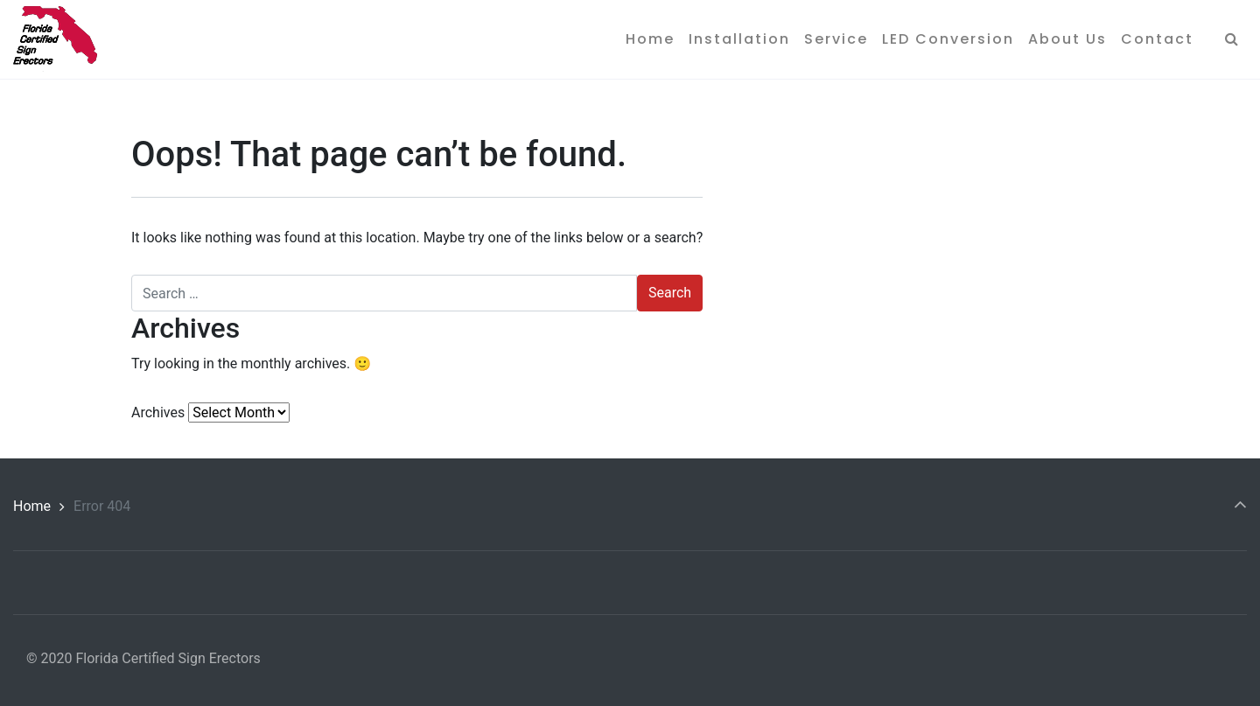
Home (32, 506)
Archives (158, 412)
